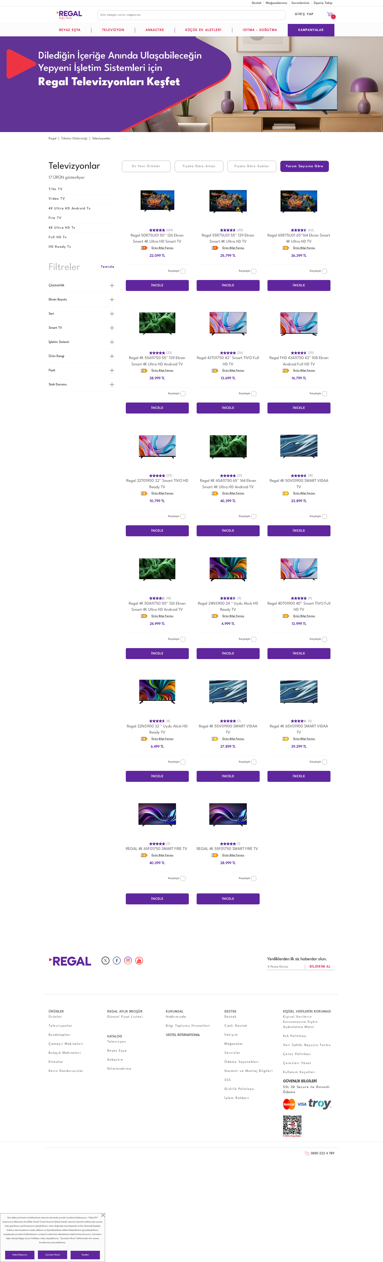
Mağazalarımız (276, 3)
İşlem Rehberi (236, 1098)
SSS (227, 1080)
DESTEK (230, 1011)
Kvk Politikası (295, 1036)
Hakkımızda (176, 1016)
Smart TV (55, 328)
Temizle (108, 267)
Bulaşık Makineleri (65, 1053)
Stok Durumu (58, 384)
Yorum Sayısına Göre (304, 166)
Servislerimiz (300, 3)
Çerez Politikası (32, 1238)
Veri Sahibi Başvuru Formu (307, 1045)
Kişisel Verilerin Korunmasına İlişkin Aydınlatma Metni (300, 1022)
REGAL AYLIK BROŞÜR (125, 1011)
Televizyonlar (60, 1025)
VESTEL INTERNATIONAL (183, 1035)
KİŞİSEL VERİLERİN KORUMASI (307, 1011)
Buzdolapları (60, 1034)
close (103, 1215)
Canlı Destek (235, 1025)
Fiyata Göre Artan (199, 166)
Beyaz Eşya (117, 1050)
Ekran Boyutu (58, 299)
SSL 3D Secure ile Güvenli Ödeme (306, 1090)
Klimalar (56, 1062)
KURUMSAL (174, 1011)
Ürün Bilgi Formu (162, 248)
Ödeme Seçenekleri (241, 1062)
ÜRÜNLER (56, 1011)
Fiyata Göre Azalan (251, 166)
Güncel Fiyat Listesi (125, 1016)
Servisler (232, 1053)
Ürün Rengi (56, 356)
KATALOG (114, 1036)
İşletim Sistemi (59, 342)
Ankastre (115, 1059)
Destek (257, 3)
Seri (51, 313)
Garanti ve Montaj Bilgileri (248, 1071)
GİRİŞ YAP (304, 14)
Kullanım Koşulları (299, 1072)
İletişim (231, 1034)
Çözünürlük (56, 285)
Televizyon (116, 1041)
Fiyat (52, 370)
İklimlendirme (119, 1068)
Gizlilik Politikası (239, 1089)
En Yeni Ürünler (146, 166)
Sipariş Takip (323, 3)
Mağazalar (233, 1043)
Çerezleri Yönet (52, 1255)
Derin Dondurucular (66, 1071)
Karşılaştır (176, 271)
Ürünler (55, 1016)
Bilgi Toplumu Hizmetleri (188, 1025)
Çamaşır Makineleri (66, 1043)
